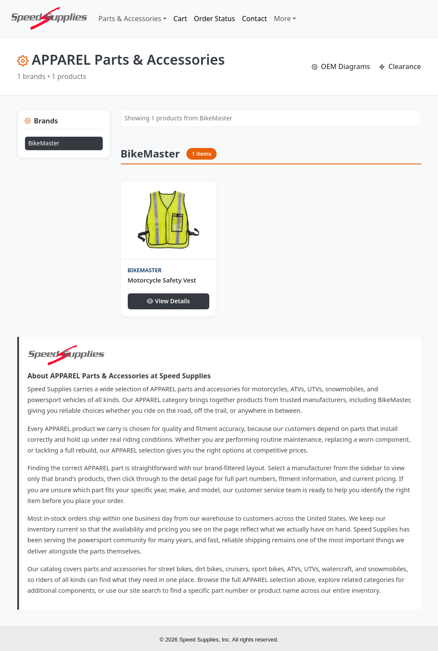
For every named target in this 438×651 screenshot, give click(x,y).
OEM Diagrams (341, 66)
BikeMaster (44, 143)
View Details (168, 301)
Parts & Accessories (129, 18)
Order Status (214, 18)
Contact (254, 18)
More (282, 18)
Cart (180, 18)
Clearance (400, 66)
